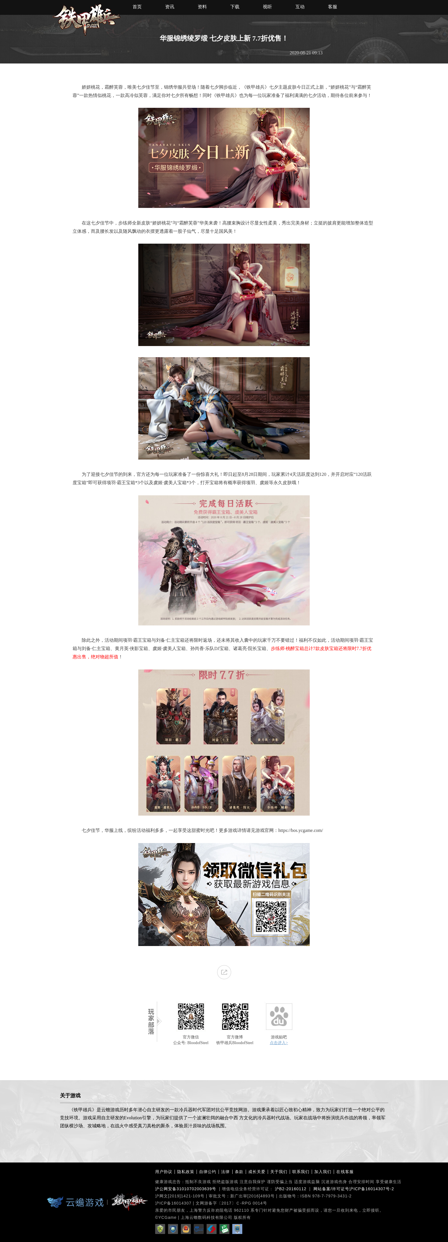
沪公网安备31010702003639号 (185, 1189)
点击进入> (279, 1043)
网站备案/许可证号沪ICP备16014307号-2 (353, 1189)
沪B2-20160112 (291, 1189)
